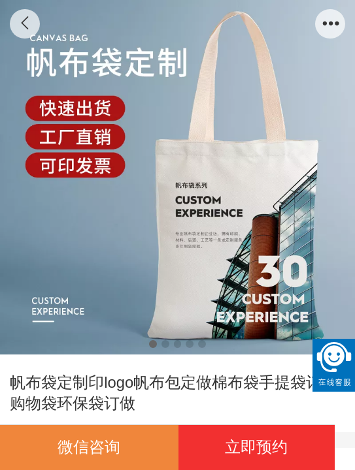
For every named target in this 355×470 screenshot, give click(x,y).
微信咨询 (89, 447)
